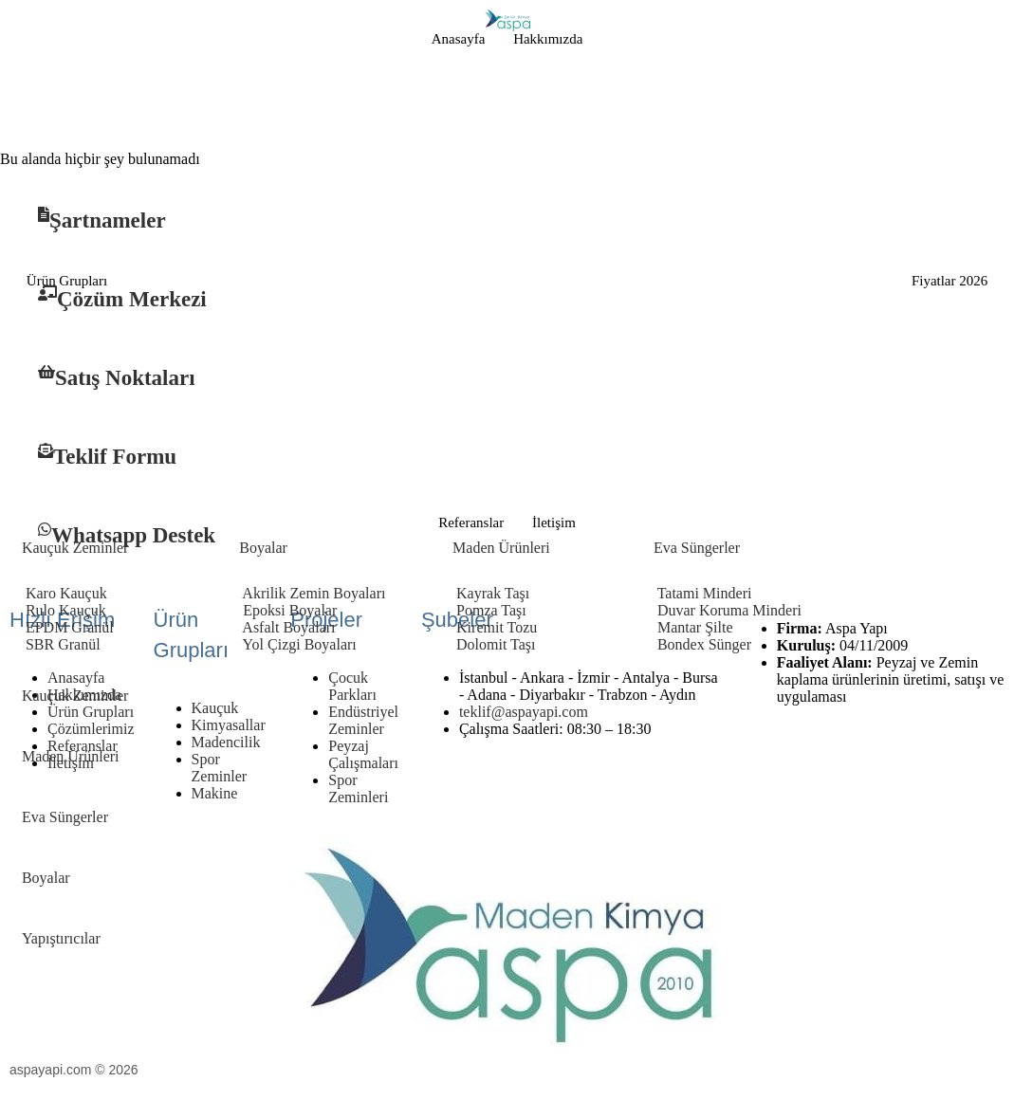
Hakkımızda (547, 38)
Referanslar (471, 522)
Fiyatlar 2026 (949, 280)
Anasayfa (459, 38)
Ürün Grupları (67, 280)
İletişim (554, 522)
